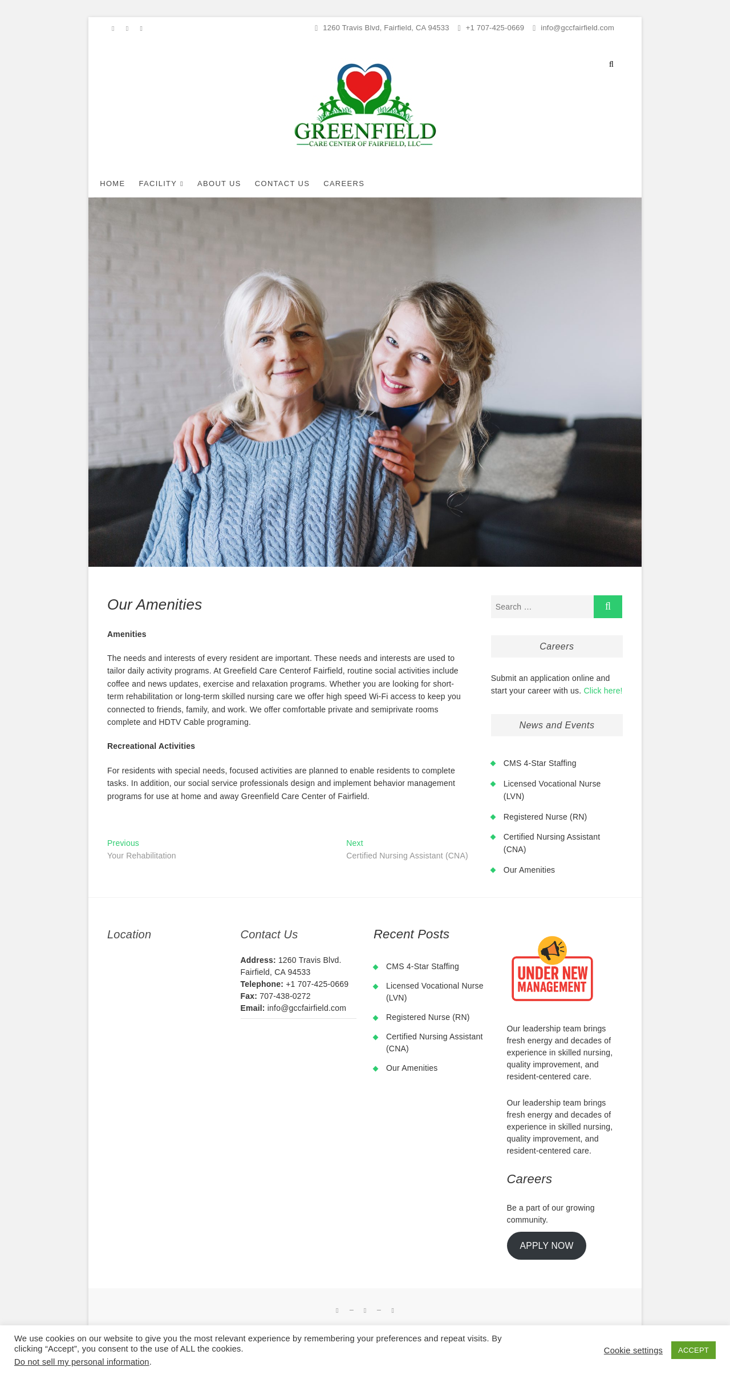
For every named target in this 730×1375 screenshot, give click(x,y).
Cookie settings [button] (633, 1350)
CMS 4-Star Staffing (540, 763)
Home (125, 183)
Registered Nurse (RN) (545, 816)
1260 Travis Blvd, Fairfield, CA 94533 (382, 27)
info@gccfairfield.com (573, 27)
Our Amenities (529, 869)
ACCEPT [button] (693, 1350)
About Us (232, 183)
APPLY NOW (546, 1246)
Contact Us (295, 183)
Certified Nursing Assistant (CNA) (434, 1042)
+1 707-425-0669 (491, 27)
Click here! (602, 690)
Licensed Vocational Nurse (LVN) (435, 991)
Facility (171, 183)
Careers (357, 183)
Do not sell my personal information (81, 1361)
